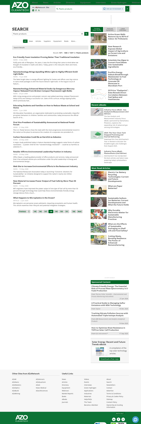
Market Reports (67, 380)
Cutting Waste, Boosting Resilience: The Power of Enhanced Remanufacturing (118, 229)
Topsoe (98, 296)
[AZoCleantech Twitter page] (39, 10)
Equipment (57, 41)
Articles (38, 41)
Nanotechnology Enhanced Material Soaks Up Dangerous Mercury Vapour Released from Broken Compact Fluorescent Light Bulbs (43, 89)
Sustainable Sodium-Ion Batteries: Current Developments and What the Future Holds (118, 193)
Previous (22, 211)
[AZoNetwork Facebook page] (36, 10)
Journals (65, 389)
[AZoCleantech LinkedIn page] (33, 10)
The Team (87, 389)
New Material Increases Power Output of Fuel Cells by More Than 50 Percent (44, 182)
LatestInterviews (122, 29)
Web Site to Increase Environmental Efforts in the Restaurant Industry (45, 166)
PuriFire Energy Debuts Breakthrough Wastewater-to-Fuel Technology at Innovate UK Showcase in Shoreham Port (118, 76)
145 (35, 211)
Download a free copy (110, 346)
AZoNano (15, 369)
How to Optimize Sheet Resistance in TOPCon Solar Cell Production (106, 316)
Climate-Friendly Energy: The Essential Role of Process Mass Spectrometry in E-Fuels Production (109, 277)
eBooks (64, 386)
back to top (120, 400)
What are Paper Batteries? (114, 179)
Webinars (65, 377)
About (109, 366)
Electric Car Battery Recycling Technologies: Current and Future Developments (118, 169)
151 (66, 211)
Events (86, 369)
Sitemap (110, 386)
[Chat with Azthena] (135, 419)
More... (126, 2)
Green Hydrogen (90, 375)
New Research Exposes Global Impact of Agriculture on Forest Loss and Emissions (117, 49)
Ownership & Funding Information (115, 393)
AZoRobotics (16, 372)
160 (73, 211)
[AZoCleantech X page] (123, 406)
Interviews (88, 372)
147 (45, 211)
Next (79, 211)
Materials (87, 383)
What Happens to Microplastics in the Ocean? (34, 198)
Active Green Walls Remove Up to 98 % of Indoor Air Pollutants (117, 36)
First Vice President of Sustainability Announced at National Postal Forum (43, 123)
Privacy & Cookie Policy (115, 383)
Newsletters (111, 372)
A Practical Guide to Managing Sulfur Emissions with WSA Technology (106, 292)
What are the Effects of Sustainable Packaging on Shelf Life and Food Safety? (117, 217)
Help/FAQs (88, 386)
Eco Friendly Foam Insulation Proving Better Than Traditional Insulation (46, 57)
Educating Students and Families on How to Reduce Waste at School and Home (46, 106)
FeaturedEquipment (109, 29)
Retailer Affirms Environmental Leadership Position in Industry (42, 151)
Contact (109, 375)
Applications (88, 377)
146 (40, 211)
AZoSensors (40, 366)
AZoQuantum (41, 369)
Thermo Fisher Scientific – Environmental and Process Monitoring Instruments (109, 283)
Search (109, 369)
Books (66, 41)
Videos (86, 366)
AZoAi (38, 372)
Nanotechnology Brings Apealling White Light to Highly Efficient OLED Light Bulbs (45, 73)
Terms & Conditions (114, 380)
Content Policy (112, 389)
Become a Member (91, 392)
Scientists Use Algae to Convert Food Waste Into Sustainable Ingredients (118, 61)
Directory (65, 372)
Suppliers (47, 41)
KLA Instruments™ (102, 320)
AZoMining (16, 380)
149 (56, 211)
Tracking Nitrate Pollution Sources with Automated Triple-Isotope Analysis (107, 302)
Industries (88, 380)
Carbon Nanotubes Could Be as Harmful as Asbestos (37, 137)
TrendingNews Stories (97, 29)
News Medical (41, 375)
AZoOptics (16, 375)
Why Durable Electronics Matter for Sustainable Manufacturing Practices (118, 204)
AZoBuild (15, 377)
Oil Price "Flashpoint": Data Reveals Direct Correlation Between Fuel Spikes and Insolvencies (117, 89)
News (31, 41)
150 (61, 211)
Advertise (110, 377)
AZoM (14, 366)
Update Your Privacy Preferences (28, 421)
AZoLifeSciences (42, 377)
